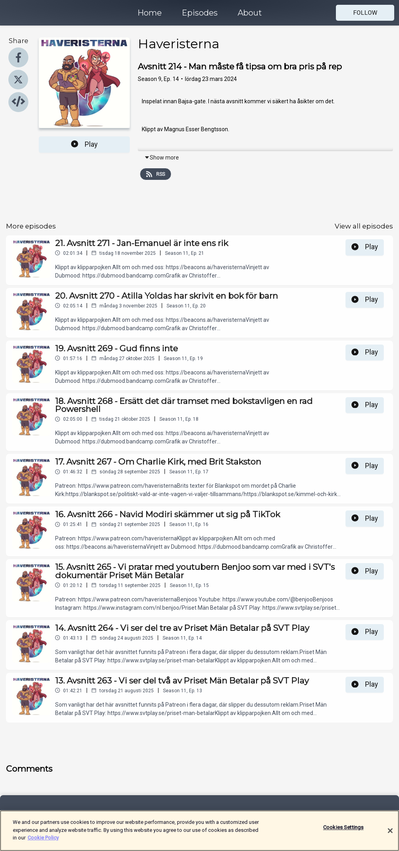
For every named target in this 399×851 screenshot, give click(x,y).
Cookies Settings (343, 832)
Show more (161, 157)
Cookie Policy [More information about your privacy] (43, 843)
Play (84, 144)
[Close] (390, 836)
